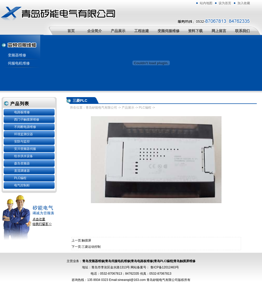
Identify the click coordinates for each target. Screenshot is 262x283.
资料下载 (195, 31)
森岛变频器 (22, 163)
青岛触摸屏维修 (184, 261)
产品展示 (118, 31)
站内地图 (206, 3)
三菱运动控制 (91, 247)
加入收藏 (243, 3)
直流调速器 (22, 171)
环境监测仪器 (23, 134)
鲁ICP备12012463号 (164, 267)
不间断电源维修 (25, 127)
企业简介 (94, 31)
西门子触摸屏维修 (26, 119)
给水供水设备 (23, 156)
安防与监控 (22, 141)
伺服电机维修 (19, 63)
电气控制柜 (22, 185)
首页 (71, 31)
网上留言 (219, 31)
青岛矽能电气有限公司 (101, 107)
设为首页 (225, 3)
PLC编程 (20, 178)
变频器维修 (17, 55)
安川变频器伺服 (25, 149)
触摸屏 (86, 240)
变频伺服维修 (168, 31)
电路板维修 (22, 112)
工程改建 (141, 31)
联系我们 (242, 31)
